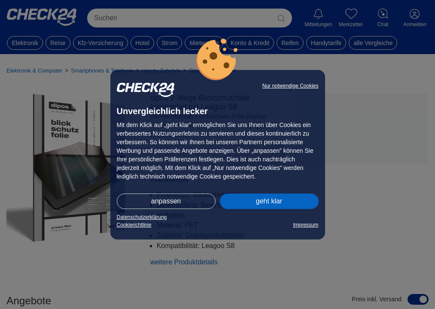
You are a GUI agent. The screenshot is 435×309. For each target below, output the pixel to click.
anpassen (166, 201)
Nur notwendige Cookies (290, 86)
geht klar (269, 201)
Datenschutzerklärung (142, 217)
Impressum (305, 225)
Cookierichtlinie (134, 225)
